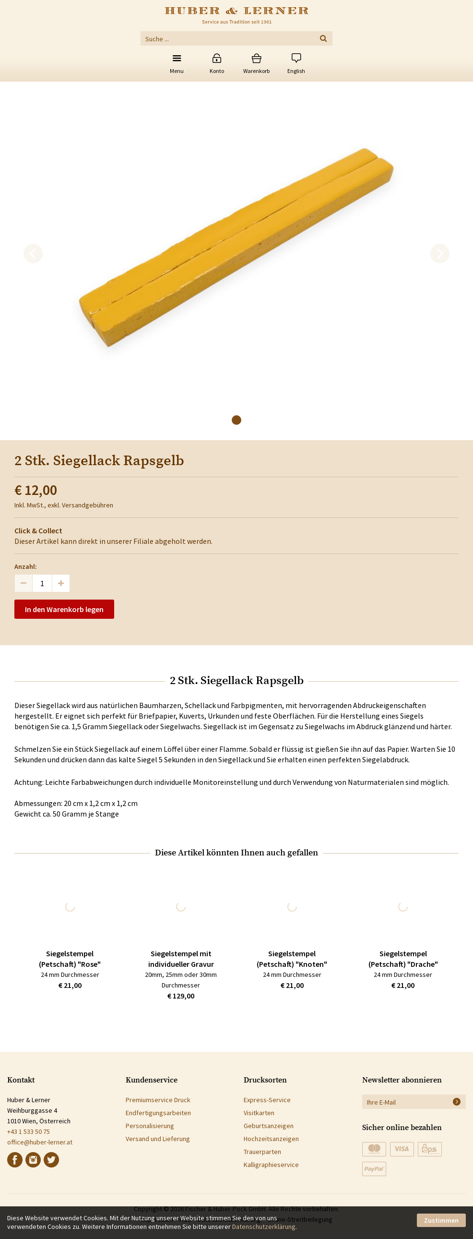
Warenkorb (256, 70)
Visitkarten (259, 1112)
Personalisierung (150, 1125)
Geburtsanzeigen (269, 1125)
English (296, 70)
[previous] (33, 254)
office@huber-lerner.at (39, 1142)
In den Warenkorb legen (64, 609)
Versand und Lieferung (158, 1138)
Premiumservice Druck (158, 1099)
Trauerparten (262, 1151)
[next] (439, 254)
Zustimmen (441, 1220)
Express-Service (267, 1099)
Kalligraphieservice (271, 1164)
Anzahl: (25, 566)
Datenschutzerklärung (264, 1226)
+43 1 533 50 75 (28, 1131)
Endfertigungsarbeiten (158, 1112)
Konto (217, 70)
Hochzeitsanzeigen (271, 1138)
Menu (177, 70)
